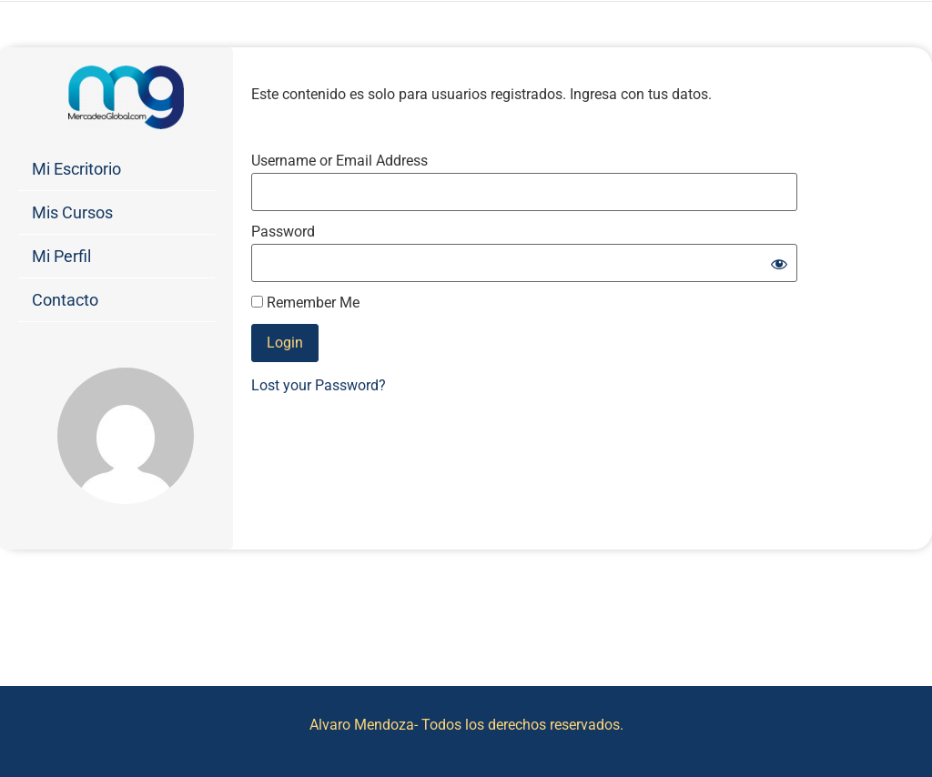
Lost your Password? (318, 385)
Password (283, 232)
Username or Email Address (339, 161)
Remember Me (305, 303)
